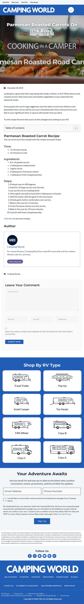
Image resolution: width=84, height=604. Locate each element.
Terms (60, 514)
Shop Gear (15, 2)
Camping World (15, 246)
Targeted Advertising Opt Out (46, 596)
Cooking (10, 274)
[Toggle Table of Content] (74, 128)
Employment (48, 577)
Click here (8, 218)
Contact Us (8, 586)
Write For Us (69, 586)
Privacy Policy (18, 594)
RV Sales (74, 577)
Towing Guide (62, 577)
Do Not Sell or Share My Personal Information (16, 596)
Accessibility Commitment (27, 586)
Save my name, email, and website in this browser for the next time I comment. (39, 332)
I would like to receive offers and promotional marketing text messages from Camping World (41, 499)
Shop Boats (34, 2)
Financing (35, 577)
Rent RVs (24, 2)
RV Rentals (24, 577)
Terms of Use (64, 596)
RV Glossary (5, 594)
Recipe (17, 274)
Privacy (68, 514)
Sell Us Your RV (11, 577)
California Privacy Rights (35, 594)
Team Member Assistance (51, 586)
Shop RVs (6, 2)
